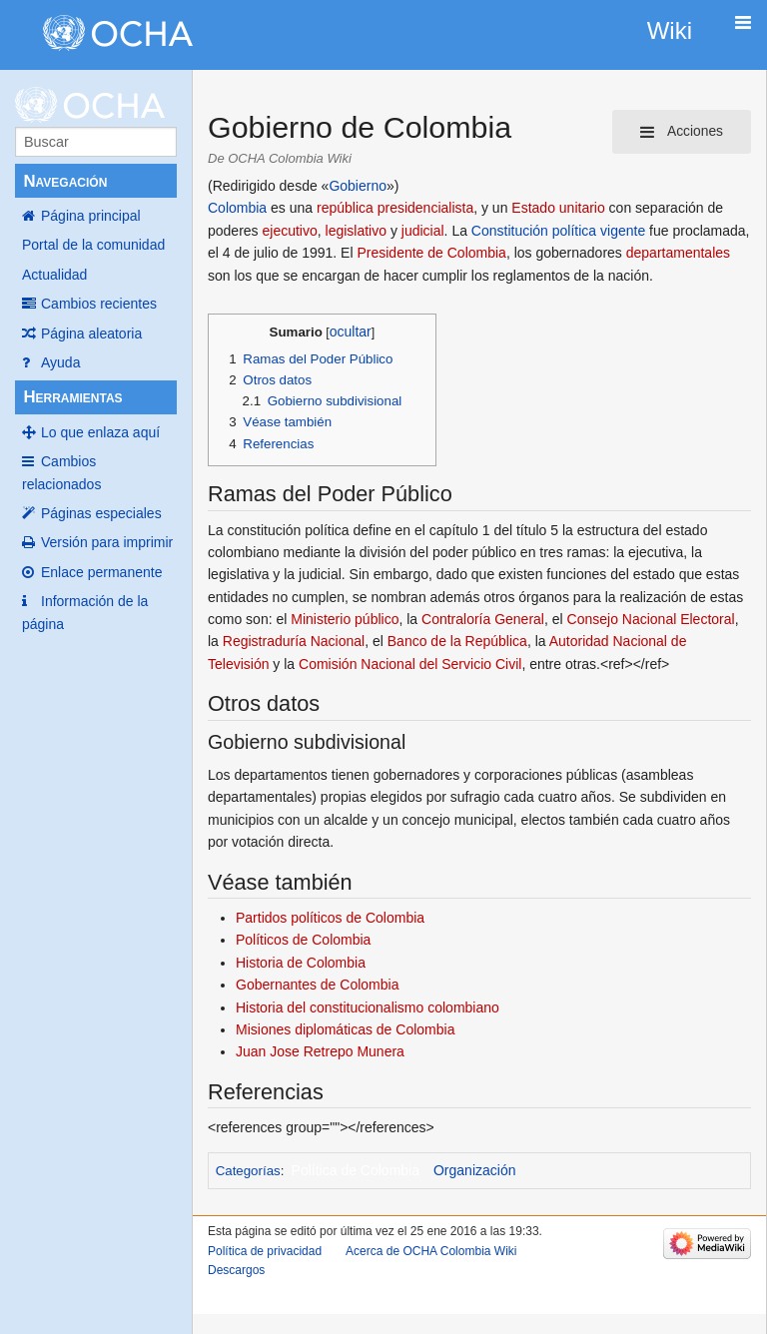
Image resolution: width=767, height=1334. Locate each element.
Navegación (65, 181)
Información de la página (85, 612)
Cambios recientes (99, 304)
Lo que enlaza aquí (100, 432)
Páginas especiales (101, 513)
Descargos (236, 1270)
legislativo (356, 231)
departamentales (678, 253)
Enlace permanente (101, 572)
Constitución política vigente (558, 231)
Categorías (248, 1170)
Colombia (237, 208)
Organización (474, 1170)
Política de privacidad (265, 1251)
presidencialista (426, 208)
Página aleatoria (91, 333)
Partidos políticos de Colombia (330, 918)
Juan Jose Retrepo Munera (320, 1051)
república (345, 208)
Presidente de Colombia (431, 253)
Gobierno (357, 186)
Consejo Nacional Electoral (651, 619)
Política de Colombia (355, 1170)
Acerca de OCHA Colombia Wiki (431, 1251)
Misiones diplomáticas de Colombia (345, 1029)
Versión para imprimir (107, 542)
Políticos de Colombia (303, 940)
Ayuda (60, 362)
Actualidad (54, 275)
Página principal (91, 216)
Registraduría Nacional (294, 641)
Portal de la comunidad (93, 245)
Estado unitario (557, 208)
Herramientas (72, 396)
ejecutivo (289, 231)
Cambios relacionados (61, 472)
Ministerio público (344, 619)
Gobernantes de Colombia (317, 985)
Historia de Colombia (301, 963)
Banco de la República (457, 641)
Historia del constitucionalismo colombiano (367, 1007)
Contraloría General (482, 619)
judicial (422, 231)
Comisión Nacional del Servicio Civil (410, 664)
